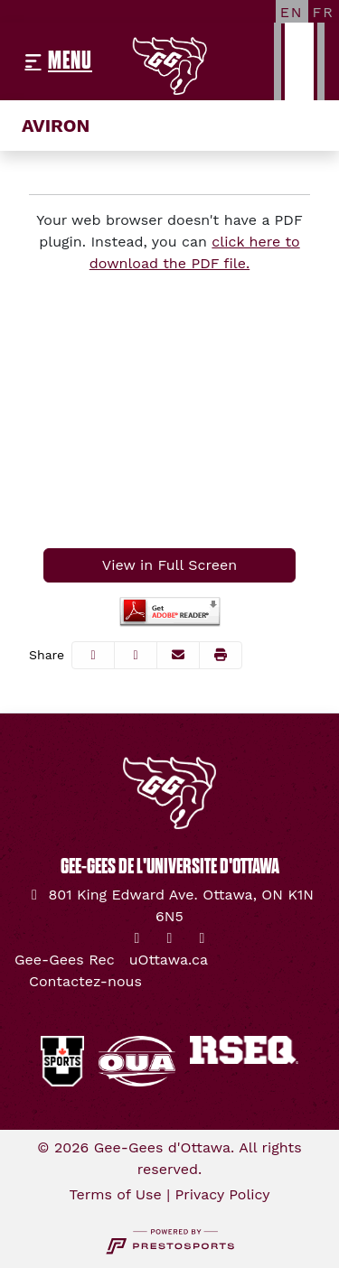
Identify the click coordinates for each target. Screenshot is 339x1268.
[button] (220, 655)
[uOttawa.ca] (168, 960)
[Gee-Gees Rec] (64, 960)
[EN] (292, 11)
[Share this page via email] (178, 655)
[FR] (323, 11)
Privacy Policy (222, 1194)
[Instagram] (170, 938)
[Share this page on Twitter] (135, 655)
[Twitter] (137, 938)
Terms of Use (116, 1194)
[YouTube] (202, 938)
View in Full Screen (169, 564)
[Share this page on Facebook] (93, 655)
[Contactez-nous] (85, 982)
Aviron (55, 125)
